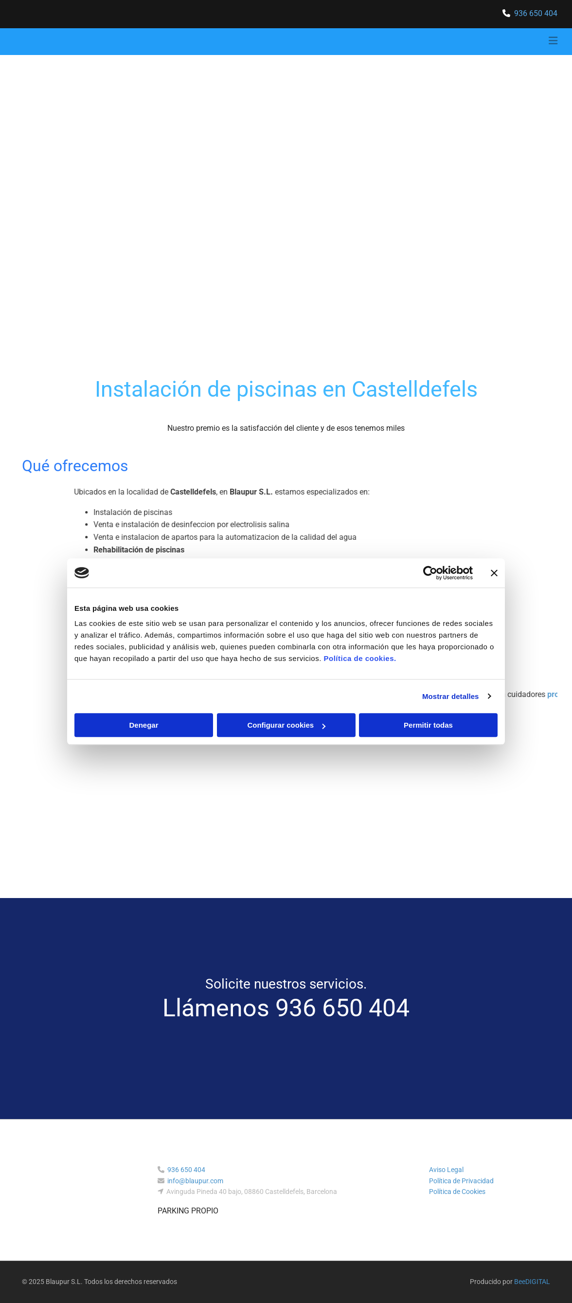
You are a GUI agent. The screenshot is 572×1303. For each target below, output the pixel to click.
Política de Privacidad (461, 1181)
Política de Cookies (457, 1191)
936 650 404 (535, 13)
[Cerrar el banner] (494, 572)
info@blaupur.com (195, 1181)
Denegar (143, 725)
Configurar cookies (286, 725)
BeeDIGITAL (532, 1281)
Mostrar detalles (450, 696)
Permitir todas (428, 725)
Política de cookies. (359, 658)
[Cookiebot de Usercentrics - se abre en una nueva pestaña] (430, 573)
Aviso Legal (446, 1170)
